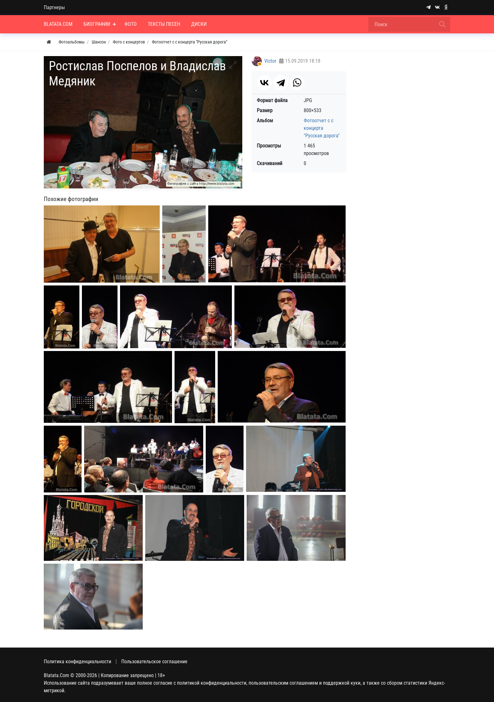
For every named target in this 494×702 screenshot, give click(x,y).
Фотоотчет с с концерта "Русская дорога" (322, 128)
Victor (270, 61)
